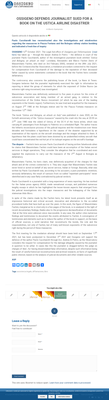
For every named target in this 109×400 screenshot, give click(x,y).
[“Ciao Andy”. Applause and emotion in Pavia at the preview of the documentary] (1, 200)
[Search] (99, 4)
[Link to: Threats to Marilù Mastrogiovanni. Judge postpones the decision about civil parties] (85, 295)
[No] (106, 394)
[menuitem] (44, 4)
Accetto (42, 396)
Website (40, 349)
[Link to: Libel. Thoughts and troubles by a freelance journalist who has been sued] (24, 295)
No (51, 396)
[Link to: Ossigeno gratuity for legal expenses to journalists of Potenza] (11, 295)
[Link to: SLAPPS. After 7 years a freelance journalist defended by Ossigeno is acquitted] (36, 296)
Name (40, 334)
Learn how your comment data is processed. (70, 382)
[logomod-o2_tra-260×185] (19, 4)
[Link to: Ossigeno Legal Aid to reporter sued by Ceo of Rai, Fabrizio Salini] (48, 296)
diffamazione (38, 271)
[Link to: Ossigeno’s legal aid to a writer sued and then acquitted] (97, 295)
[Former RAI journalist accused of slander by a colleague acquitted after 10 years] (107, 200)
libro (46, 271)
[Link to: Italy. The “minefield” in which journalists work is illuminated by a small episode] (60, 295)
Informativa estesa (64, 396)
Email (40, 341)
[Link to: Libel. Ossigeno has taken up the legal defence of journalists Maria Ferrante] (73, 295)
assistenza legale (24, 271)
